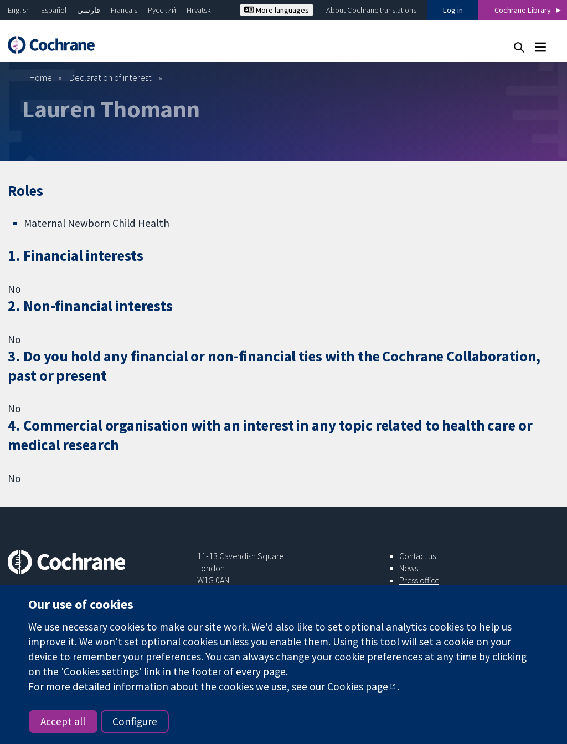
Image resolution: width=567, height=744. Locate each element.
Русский (162, 10)
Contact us (417, 555)
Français (124, 10)
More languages (276, 10)
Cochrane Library (522, 10)
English (19, 10)
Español (53, 10)
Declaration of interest (110, 77)
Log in (453, 10)
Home (40, 77)
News (408, 568)
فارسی (88, 10)
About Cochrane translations (371, 10)
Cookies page (357, 686)
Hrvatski (200, 10)
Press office (419, 580)
